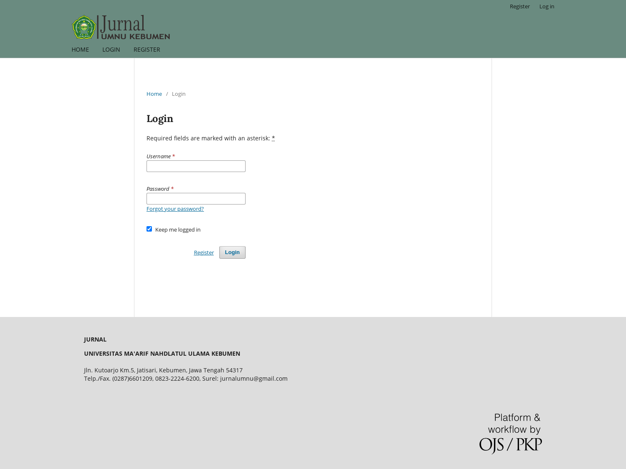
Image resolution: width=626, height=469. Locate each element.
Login (232, 252)
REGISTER (147, 49)
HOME (80, 49)
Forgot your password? (175, 208)
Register (520, 6)
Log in (546, 6)
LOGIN (111, 49)
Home (154, 93)
